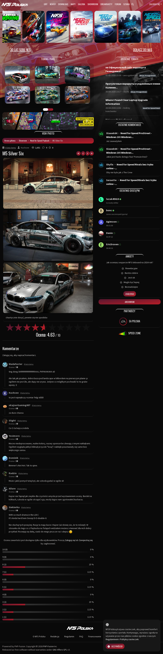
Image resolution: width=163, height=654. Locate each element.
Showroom (93, 4)
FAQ (81, 636)
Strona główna (9, 140)
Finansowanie (94, 636)
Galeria (81, 4)
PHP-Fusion (48, 646)
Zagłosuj (129, 293)
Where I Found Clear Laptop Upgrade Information (127, 101)
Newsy (53, 4)
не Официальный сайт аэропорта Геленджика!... (126, 69)
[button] (9, 121)
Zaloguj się (154, 4)
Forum (118, 4)
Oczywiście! (115, 646)
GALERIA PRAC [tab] (45, 109)
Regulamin (69, 636)
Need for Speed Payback (39, 140)
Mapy (73, 4)
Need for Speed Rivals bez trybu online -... (129, 166)
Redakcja (54, 636)
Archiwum (129, 301)
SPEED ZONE (129, 333)
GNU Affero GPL (60, 649)
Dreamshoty (106, 4)
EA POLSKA (129, 321)
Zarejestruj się (86, 540)
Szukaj (128, 4)
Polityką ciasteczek (129, 639)
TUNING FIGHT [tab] (50, 109)
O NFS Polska (39, 636)
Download (63, 4)
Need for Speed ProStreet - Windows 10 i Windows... (129, 135)
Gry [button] (45, 4)
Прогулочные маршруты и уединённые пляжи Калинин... (133, 85)
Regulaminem (112, 639)
